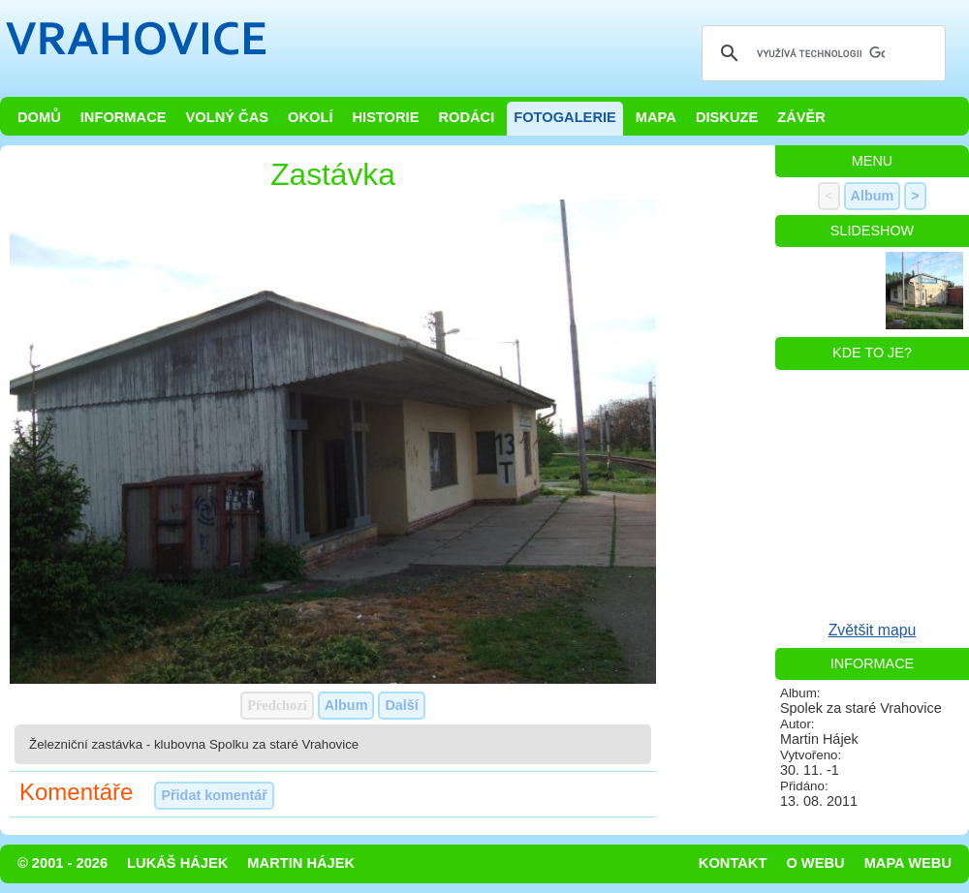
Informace (123, 117)
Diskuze (727, 117)
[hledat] (821, 53)
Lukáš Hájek (177, 863)
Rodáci (466, 117)
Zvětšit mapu (872, 630)
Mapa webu (908, 863)
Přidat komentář (214, 795)
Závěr (801, 117)
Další (401, 705)
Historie (385, 117)
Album (346, 705)
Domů (39, 117)
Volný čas (227, 117)
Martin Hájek (301, 863)
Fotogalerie (565, 117)
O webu (815, 863)
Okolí (310, 117)
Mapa (656, 117)
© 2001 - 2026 (62, 863)
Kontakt (733, 863)
